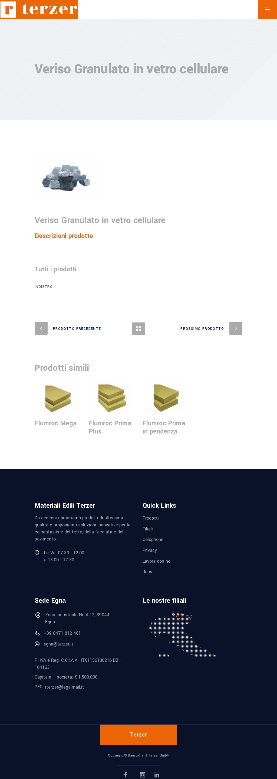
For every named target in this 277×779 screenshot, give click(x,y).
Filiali (148, 529)
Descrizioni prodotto (64, 236)
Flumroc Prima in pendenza (164, 427)
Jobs (147, 572)
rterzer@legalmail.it (64, 687)
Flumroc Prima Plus (110, 427)
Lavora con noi (157, 561)
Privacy (150, 550)
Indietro (44, 287)
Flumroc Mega (56, 423)
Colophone (153, 539)
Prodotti (151, 518)
